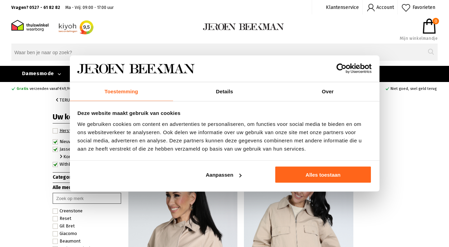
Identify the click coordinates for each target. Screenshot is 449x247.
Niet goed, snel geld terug (414, 88)
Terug (64, 100)
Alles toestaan (323, 175)
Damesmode (38, 73)
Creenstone (68, 211)
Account (385, 7)
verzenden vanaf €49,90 (44, 88)
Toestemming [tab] (121, 91)
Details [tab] (224, 91)
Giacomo (65, 233)
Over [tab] (328, 91)
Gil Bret (64, 226)
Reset (62, 218)
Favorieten (424, 7)
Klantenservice (342, 7)
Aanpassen (224, 175)
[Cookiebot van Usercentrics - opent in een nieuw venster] (341, 68)
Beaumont (67, 241)
